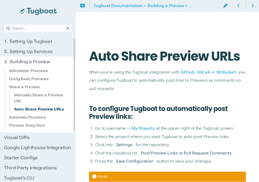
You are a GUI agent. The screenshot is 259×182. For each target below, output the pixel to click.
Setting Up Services (28, 51)
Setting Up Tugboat (28, 41)
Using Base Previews (29, 79)
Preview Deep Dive (27, 125)
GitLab (203, 72)
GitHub (188, 72)
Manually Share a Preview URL (38, 98)
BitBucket (226, 72)
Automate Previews (27, 117)
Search (4, 24)
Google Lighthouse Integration (37, 147)
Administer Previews (28, 71)
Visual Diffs (17, 137)
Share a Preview (24, 87)
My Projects (143, 128)
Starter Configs (21, 157)
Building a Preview (27, 61)
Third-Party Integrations (30, 167)
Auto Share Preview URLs (39, 109)
